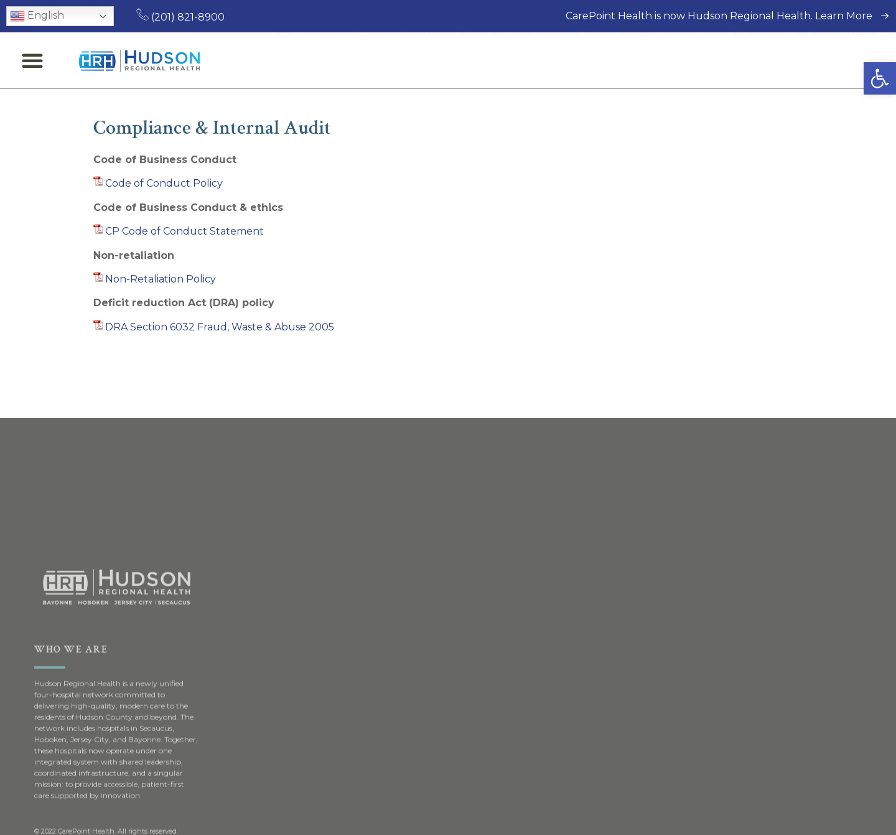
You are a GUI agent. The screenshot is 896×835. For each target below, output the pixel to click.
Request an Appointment (816, 60)
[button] (880, 78)
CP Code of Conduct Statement (184, 231)
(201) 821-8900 (180, 17)
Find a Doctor (313, 60)
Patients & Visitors (532, 60)
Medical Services (413, 60)
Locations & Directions (669, 60)
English (37, 16)
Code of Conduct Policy (164, 183)
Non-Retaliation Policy (160, 279)
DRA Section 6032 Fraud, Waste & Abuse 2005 (219, 327)
